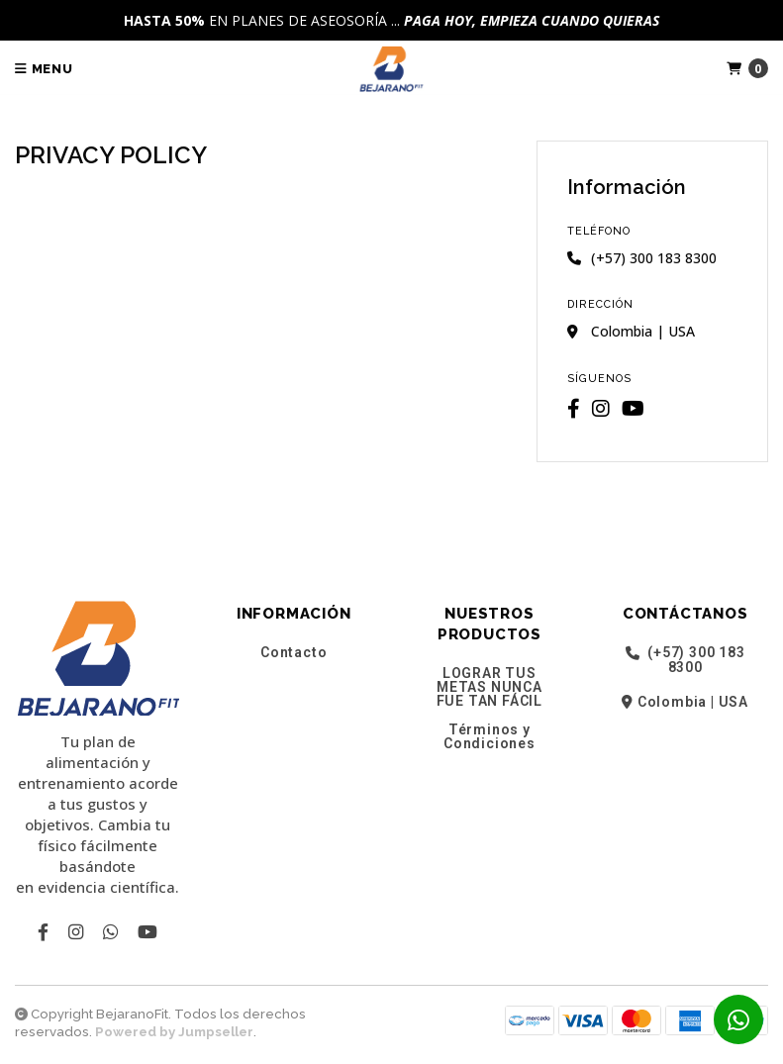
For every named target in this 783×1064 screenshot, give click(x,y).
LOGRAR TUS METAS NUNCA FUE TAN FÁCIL (489, 687)
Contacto (293, 652)
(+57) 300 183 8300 (685, 659)
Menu (44, 68)
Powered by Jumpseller (174, 1031)
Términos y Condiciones (489, 736)
